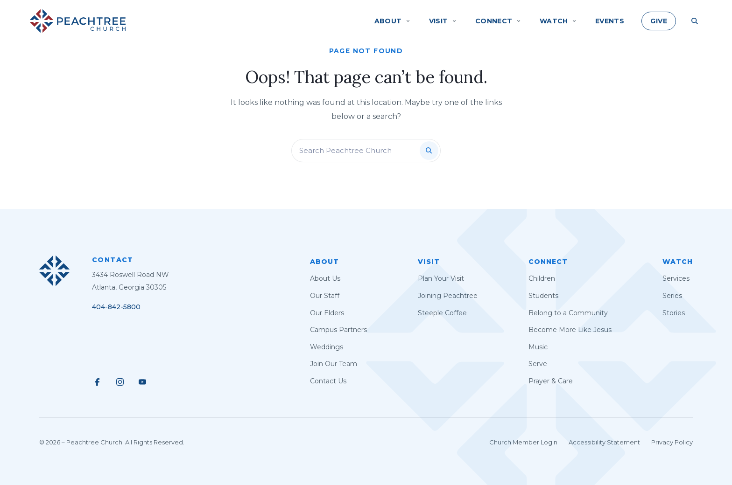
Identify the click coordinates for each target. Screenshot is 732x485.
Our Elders (327, 313)
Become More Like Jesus (570, 330)
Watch (677, 261)
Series (672, 295)
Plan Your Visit (441, 278)
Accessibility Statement (604, 442)
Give (658, 21)
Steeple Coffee (442, 313)
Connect (548, 261)
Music (538, 347)
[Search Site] (694, 21)
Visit (429, 261)
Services (676, 278)
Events (610, 21)
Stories (673, 313)
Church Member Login (523, 442)
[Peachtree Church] (78, 21)
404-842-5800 (116, 307)
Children (541, 278)
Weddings (326, 347)
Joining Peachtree (448, 295)
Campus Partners (338, 330)
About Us (325, 278)
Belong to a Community (568, 313)
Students (543, 295)
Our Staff (324, 295)
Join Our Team (333, 364)
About (324, 261)
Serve (537, 364)
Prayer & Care (550, 381)
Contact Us (328, 381)
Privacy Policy (672, 442)
